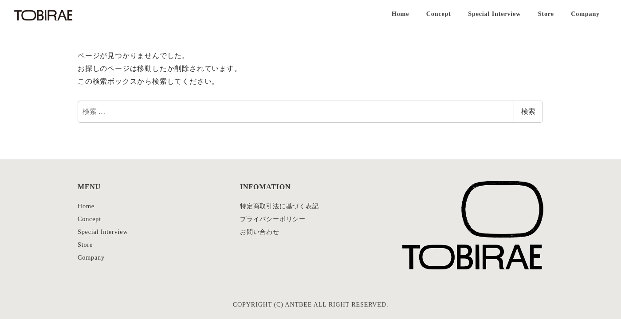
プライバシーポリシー (273, 218)
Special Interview (103, 231)
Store (85, 244)
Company (91, 257)
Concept (89, 218)
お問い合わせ (259, 231)
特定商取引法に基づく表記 (279, 206)
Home (86, 206)
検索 (528, 111)
